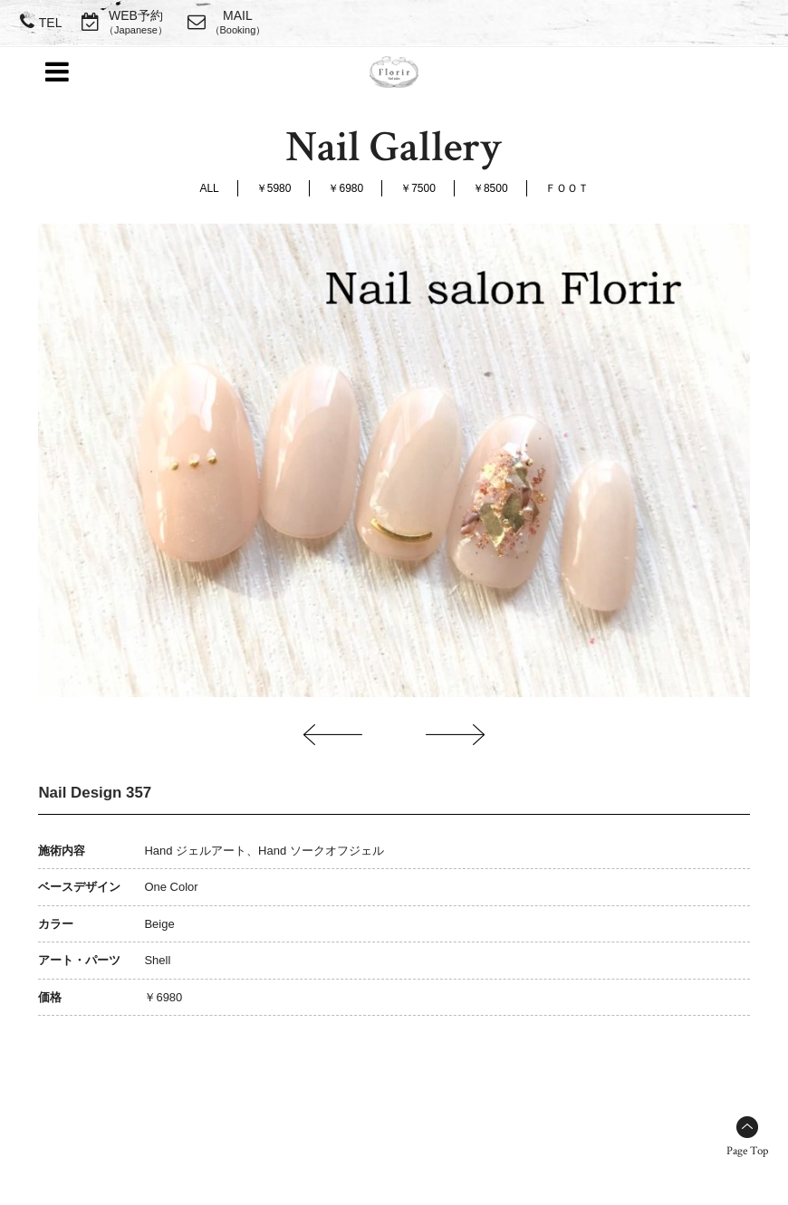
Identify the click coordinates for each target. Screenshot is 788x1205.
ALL (208, 188)
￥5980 (274, 188)
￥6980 (345, 188)
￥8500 (490, 188)
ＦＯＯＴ (567, 188)
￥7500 (418, 188)
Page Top (747, 1151)
